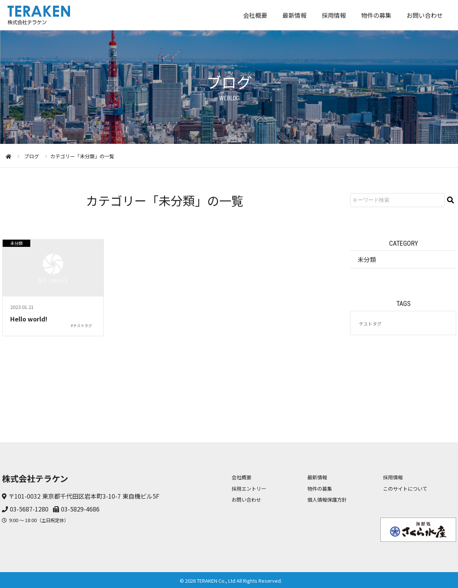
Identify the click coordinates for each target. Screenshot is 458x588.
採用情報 (334, 15)
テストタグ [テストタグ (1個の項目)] (370, 323)
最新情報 (294, 15)
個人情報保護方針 (327, 499)
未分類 (16, 243)
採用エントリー (249, 488)
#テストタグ (81, 325)
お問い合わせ (425, 15)
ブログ (31, 156)
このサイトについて (405, 488)
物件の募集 (376, 15)
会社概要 (255, 15)
